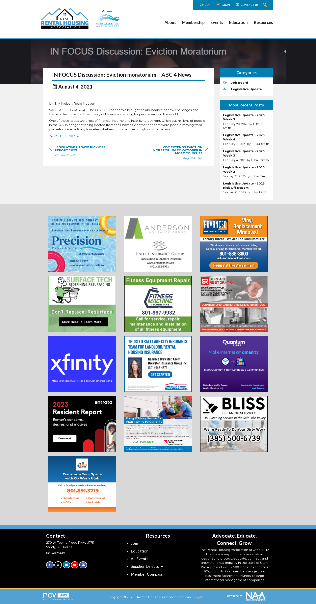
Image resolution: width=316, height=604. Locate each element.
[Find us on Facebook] (50, 564)
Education (238, 22)
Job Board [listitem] (235, 83)
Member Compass (147, 574)
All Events (139, 558)
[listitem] (246, 121)
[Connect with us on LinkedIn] (66, 564)
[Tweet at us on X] (58, 564)
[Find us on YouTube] (74, 564)
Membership (193, 22)
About (170, 22)
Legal (197, 597)
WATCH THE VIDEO (64, 142)
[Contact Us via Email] (83, 564)
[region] (178, 160)
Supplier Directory (147, 566)
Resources (263, 22)
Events (217, 22)
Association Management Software (60, 596)
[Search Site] (265, 5)
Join (134, 543)
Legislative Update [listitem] (242, 89)
